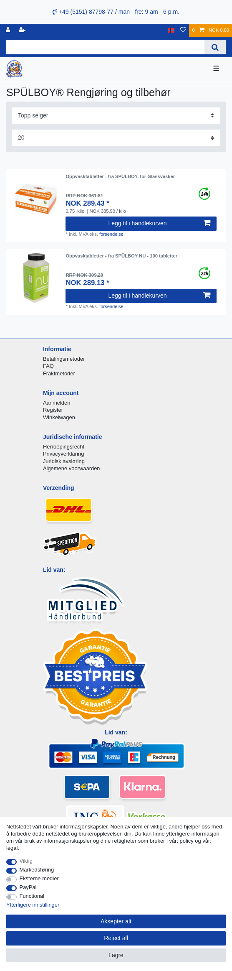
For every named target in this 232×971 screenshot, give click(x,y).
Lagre (116, 955)
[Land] (171, 30)
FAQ (48, 366)
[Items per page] (116, 138)
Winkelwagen (59, 417)
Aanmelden (56, 403)
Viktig (26, 861)
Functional (32, 896)
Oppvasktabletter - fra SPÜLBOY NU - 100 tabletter (121, 255)
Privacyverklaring (63, 454)
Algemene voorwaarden (71, 468)
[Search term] (105, 47)
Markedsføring (37, 870)
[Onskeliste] (183, 30)
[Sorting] (116, 115)
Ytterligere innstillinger (32, 905)
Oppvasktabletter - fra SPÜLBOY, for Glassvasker (120, 176)
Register (53, 410)
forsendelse (111, 234)
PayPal (28, 887)
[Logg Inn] (9, 30)
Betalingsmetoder (64, 359)
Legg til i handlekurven (159, 223)
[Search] (215, 47)
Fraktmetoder (59, 373)
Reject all (116, 938)
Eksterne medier (39, 878)
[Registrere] (23, 30)
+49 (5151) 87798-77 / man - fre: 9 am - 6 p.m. (116, 11)
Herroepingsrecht (63, 446)
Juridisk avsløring (64, 461)
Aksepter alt (116, 921)
